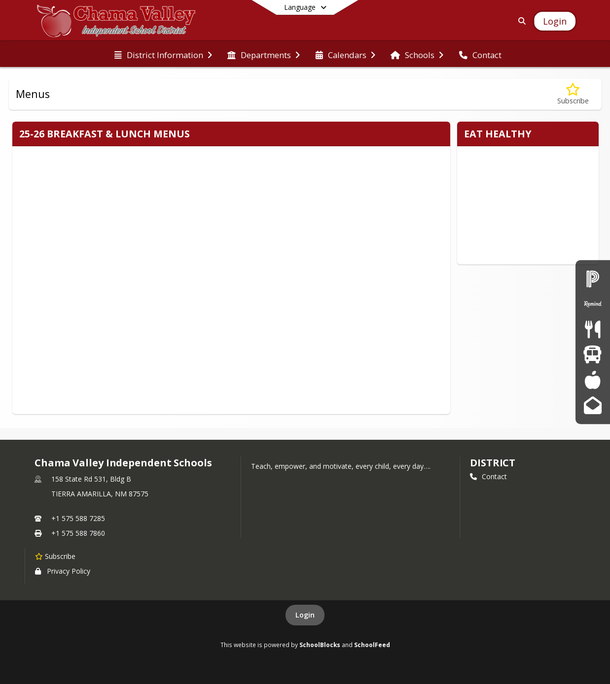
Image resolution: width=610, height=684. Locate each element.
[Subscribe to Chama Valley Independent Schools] (55, 556)
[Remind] (592, 304)
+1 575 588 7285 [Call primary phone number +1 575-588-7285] (78, 518)
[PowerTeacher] (592, 380)
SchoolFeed (372, 645)
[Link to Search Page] (520, 21)
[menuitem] (163, 54)
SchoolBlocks (319, 645)
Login (305, 614)
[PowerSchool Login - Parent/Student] (592, 278)
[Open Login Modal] (555, 21)
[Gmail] (592, 405)
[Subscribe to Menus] (573, 94)
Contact (488, 476)
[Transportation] (592, 355)
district (492, 462)
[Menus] (592, 329)
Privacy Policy (62, 571)
